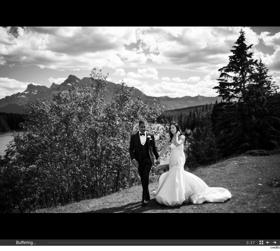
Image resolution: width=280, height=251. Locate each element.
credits (275, 247)
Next (276, 242)
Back (261, 242)
